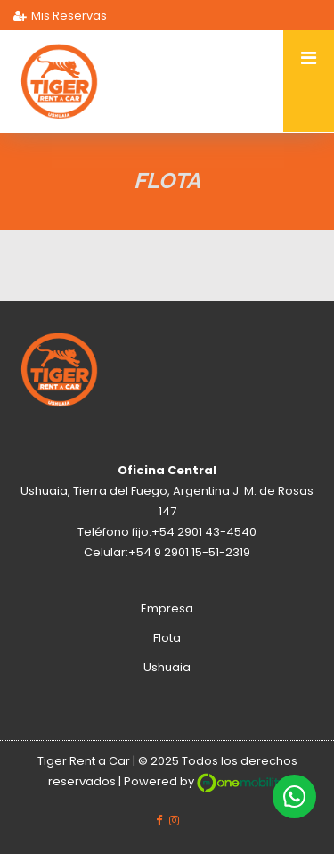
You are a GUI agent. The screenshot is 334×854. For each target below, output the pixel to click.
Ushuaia (167, 667)
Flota (167, 637)
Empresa (167, 608)
